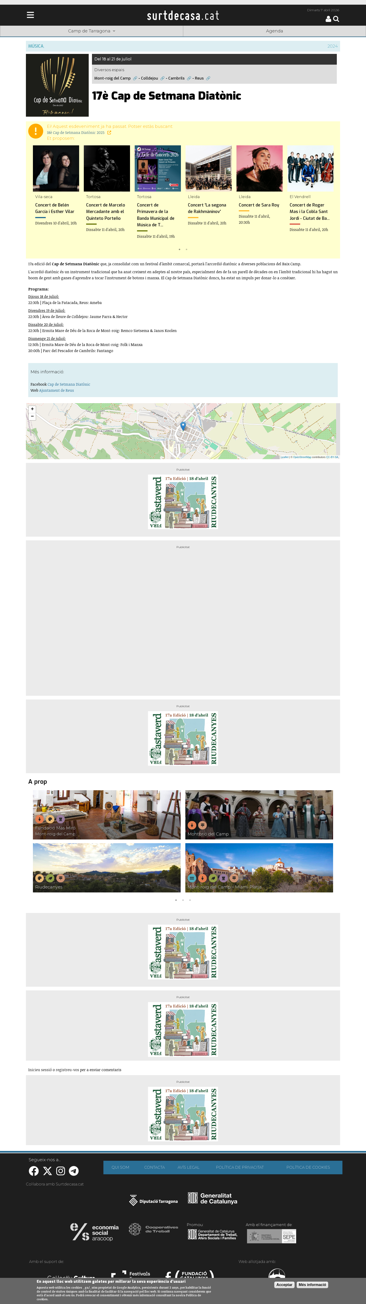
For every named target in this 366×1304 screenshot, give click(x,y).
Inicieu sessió (40, 1069)
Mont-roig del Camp (112, 78)
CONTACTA (154, 1167)
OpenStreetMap (302, 457)
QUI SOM (120, 1167)
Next (329, 198)
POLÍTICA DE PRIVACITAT (240, 1167)
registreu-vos (67, 1069)
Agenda (274, 31)
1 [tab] (179, 249)
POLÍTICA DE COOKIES (308, 1167)
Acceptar (284, 1285)
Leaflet (285, 457)
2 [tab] (186, 249)
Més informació (312, 1285)
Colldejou (149, 78)
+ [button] (32, 409)
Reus (199, 78)
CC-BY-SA (332, 457)
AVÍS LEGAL (189, 1167)
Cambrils (176, 78)
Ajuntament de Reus (56, 390)
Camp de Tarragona (91, 31)
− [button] (32, 416)
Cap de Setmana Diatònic (69, 384)
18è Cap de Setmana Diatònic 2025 (79, 132)
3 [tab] (190, 899)
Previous (36, 198)
